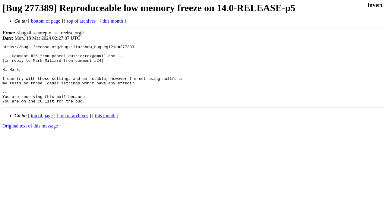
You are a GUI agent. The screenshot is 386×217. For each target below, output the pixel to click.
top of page (42, 127)
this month (113, 21)
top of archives (81, 21)
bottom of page (45, 21)
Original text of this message (30, 137)
